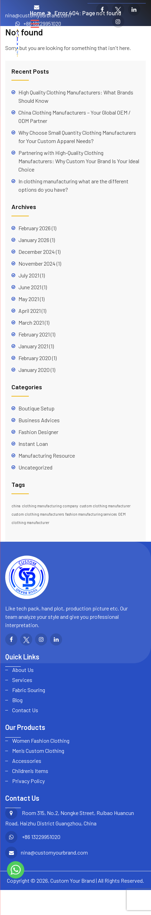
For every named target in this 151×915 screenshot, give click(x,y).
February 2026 (34, 228)
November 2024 (37, 263)
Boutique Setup (36, 408)
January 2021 (33, 346)
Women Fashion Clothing (40, 740)
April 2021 (29, 310)
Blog (17, 700)
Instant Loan (33, 443)
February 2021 (34, 334)
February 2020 (34, 358)
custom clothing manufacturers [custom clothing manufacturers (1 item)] (37, 514)
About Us (23, 669)
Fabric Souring (28, 690)
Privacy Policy (28, 780)
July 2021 (28, 275)
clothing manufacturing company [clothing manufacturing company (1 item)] (50, 506)
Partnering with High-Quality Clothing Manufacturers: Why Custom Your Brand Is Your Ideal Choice (78, 161)
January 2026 (33, 239)
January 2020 (34, 369)
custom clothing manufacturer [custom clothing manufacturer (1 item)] (105, 506)
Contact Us (25, 710)
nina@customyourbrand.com (38, 15)
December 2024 (36, 251)
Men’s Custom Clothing (38, 750)
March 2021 (31, 322)
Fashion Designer (38, 432)
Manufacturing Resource (46, 455)
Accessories (26, 760)
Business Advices (39, 420)
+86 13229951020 (42, 23)
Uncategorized (35, 467)
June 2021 (29, 287)
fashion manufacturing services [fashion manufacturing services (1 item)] (91, 514)
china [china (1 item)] (15, 506)
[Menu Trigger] (35, 24)
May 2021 (28, 299)
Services (22, 679)
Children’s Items (30, 770)
